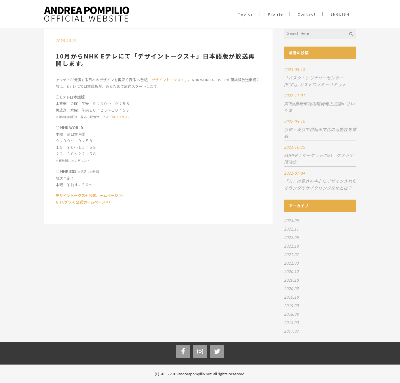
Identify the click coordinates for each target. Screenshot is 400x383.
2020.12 (291, 271)
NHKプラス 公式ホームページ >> (83, 202)
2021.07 (291, 254)
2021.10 (291, 246)
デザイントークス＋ (168, 79)
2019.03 (291, 305)
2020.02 (291, 288)
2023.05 (291, 220)
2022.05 (291, 237)
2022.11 (291, 229)
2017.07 (291, 331)
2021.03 (291, 263)
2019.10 (291, 297)
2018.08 (291, 314)
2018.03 (291, 322)
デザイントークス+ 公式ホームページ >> (89, 195)
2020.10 (291, 280)
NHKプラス (120, 117)
